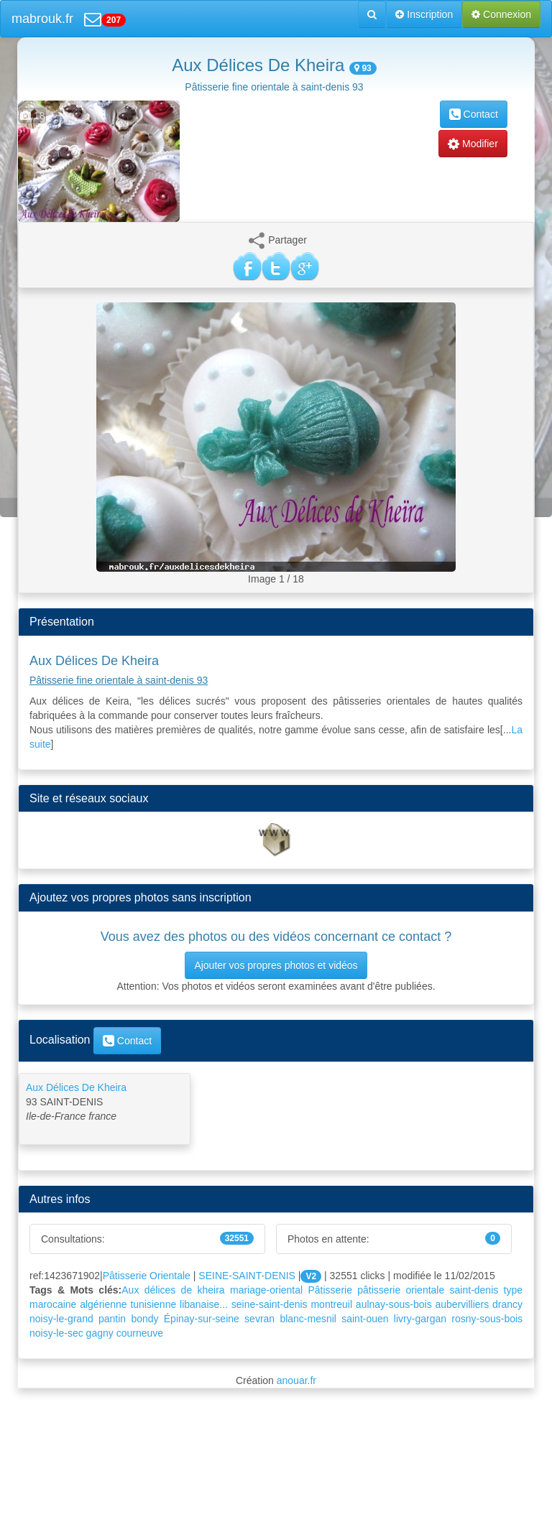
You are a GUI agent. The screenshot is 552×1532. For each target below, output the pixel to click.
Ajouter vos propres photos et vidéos (275, 965)
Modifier (473, 143)
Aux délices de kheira (172, 1290)
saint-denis (474, 1290)
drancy (507, 1304)
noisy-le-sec (56, 1333)
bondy (144, 1318)
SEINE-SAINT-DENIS (246, 1275)
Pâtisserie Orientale (146, 1275)
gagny (100, 1333)
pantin (112, 1318)
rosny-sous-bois (487, 1318)
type (513, 1290)
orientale (425, 1290)
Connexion (501, 14)
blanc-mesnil (308, 1318)
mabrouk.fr (42, 18)
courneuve (139, 1333)
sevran (259, 1318)
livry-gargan (420, 1318)
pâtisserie (378, 1290)
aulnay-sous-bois (394, 1304)
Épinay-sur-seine (201, 1318)
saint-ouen (364, 1318)
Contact (473, 114)
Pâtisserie (329, 1290)
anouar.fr (296, 1380)
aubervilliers (462, 1304)
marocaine (52, 1304)
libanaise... (204, 1304)
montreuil (331, 1304)
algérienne (103, 1304)
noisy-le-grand (61, 1318)
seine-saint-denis (269, 1304)
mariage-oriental (266, 1290)
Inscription (424, 14)
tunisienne (153, 1304)
